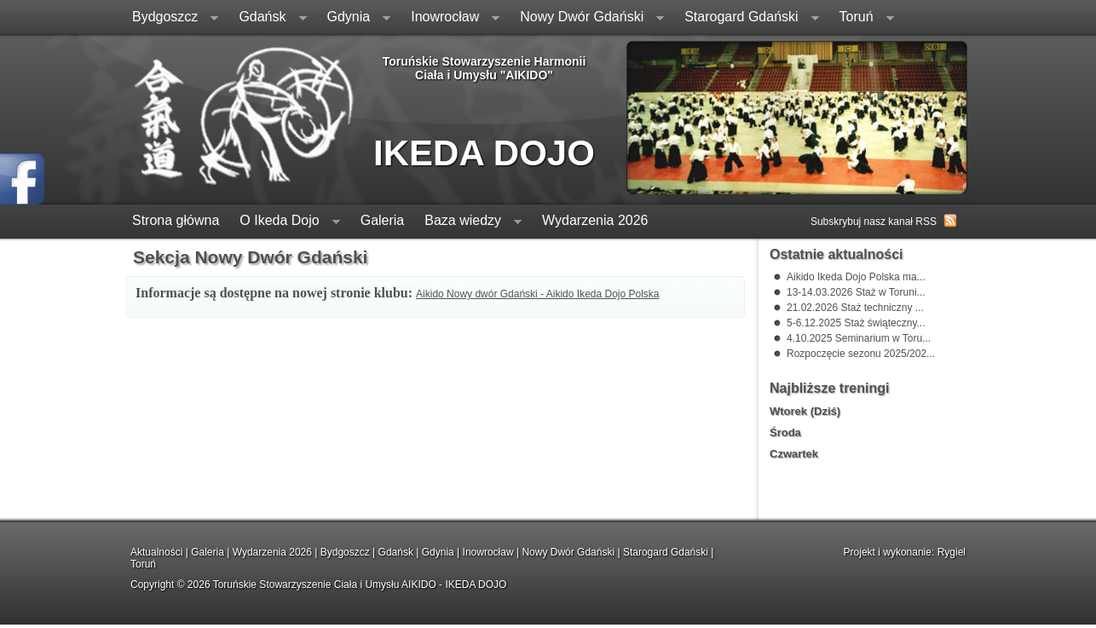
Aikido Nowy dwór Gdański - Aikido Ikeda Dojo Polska (537, 294)
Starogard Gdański (746, 18)
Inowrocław (450, 18)
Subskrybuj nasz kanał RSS (873, 222)
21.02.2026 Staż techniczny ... (855, 308)
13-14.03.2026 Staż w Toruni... (856, 292)
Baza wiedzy (468, 222)
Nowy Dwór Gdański (587, 18)
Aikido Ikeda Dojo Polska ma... (856, 277)
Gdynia (354, 18)
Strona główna (175, 220)
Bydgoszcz (170, 18)
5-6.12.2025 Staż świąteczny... (856, 323)
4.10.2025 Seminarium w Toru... (859, 338)
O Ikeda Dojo (284, 222)
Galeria (383, 220)
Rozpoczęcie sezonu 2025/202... (861, 354)
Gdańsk (267, 18)
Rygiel (951, 552)
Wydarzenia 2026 (595, 220)
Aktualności (156, 552)
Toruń (861, 18)
